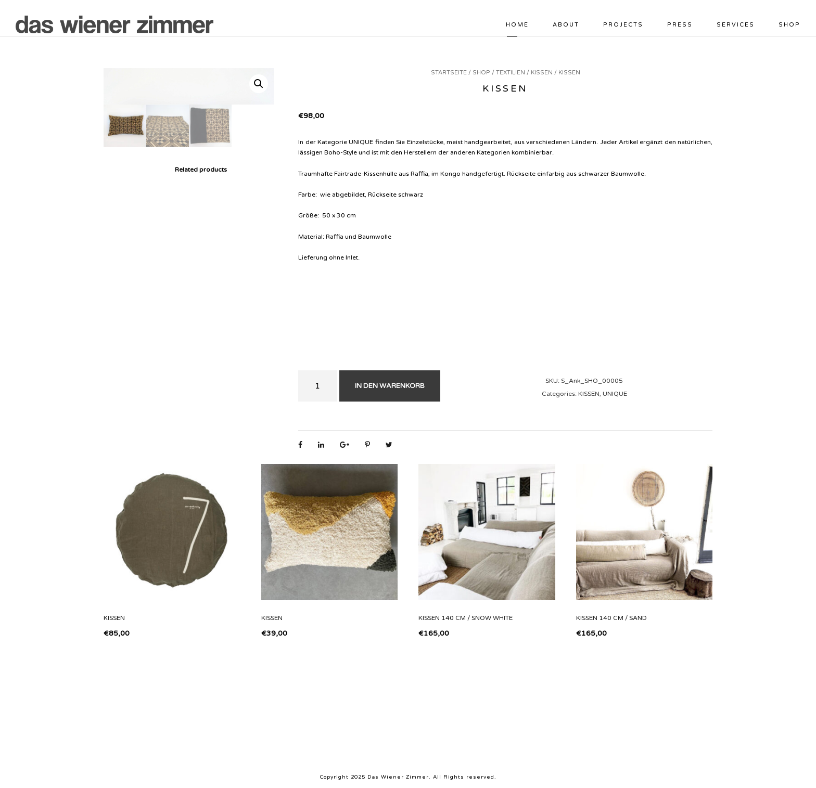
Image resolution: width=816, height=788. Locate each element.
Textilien (510, 72)
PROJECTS (623, 24)
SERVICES (736, 24)
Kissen (542, 72)
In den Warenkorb (390, 386)
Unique (615, 393)
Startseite (449, 72)
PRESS (680, 24)
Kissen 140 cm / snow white (465, 618)
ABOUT (566, 24)
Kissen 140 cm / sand (611, 618)
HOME (517, 24)
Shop (789, 24)
